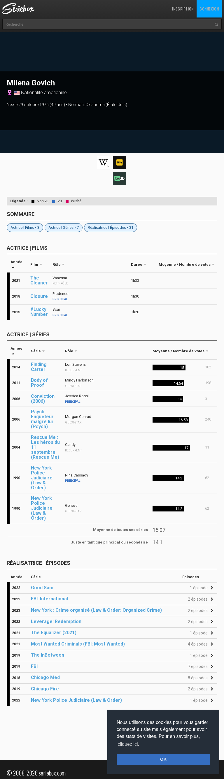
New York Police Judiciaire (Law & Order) (41, 477)
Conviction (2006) (43, 399)
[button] (200, 588)
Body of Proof (39, 383)
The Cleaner (39, 280)
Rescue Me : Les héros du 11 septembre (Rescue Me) (45, 447)
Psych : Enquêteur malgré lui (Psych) (42, 419)
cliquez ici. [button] (128, 744)
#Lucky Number (39, 312)
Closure (39, 296)
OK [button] (163, 759)
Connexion (209, 9)
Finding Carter (39, 367)
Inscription (183, 9)
